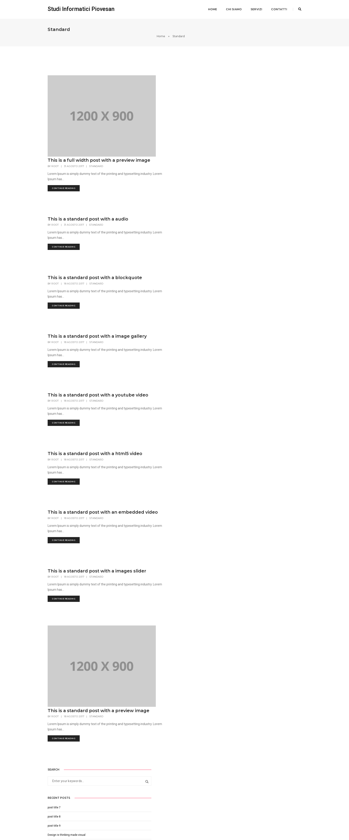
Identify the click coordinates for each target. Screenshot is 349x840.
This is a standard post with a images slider (173, 548)
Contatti (278, 8)
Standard (177, 80)
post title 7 (249, 108)
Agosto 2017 (251, 180)
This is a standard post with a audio (171, 152)
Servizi (255, 8)
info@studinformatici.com (131, 760)
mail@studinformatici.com (131, 794)
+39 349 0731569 (128, 765)
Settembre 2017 (253, 171)
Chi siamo (233, 8)
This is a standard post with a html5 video (171, 415)
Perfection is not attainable (259, 144)
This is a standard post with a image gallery (172, 282)
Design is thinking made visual (262, 135)
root (136, 80)
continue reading (144, 103)
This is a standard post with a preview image (164, 615)
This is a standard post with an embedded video (165, 482)
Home (211, 8)
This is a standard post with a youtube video (164, 349)
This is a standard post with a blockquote (164, 215)
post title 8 (249, 117)
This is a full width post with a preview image (164, 72)
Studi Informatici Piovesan (81, 7)
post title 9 (249, 126)
